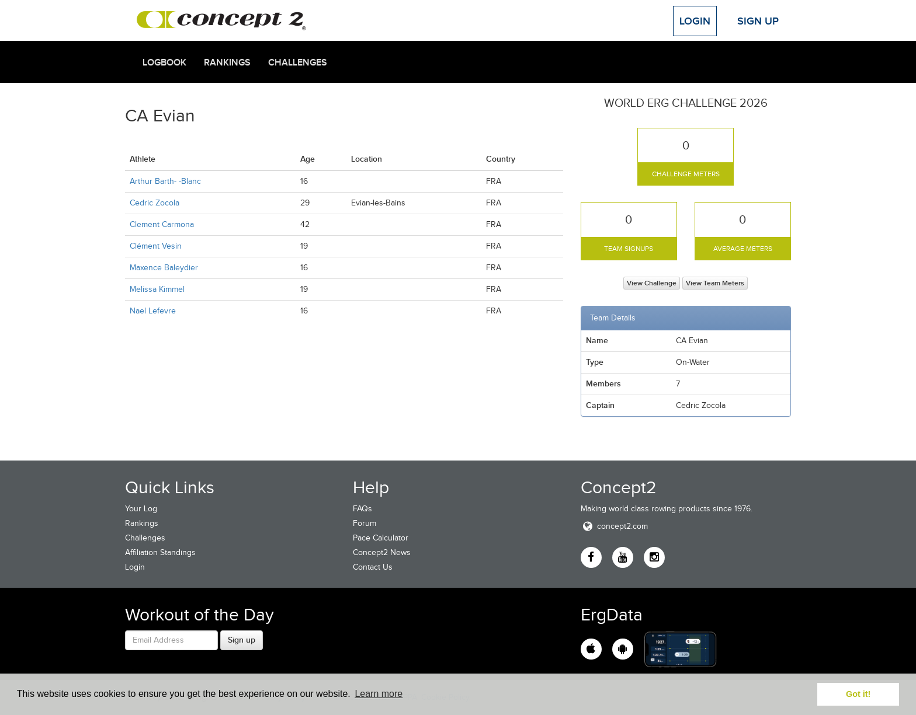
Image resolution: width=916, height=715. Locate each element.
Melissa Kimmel (157, 289)
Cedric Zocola (154, 202)
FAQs (362, 508)
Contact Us (373, 567)
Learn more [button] (379, 694)
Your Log (141, 508)
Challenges (297, 62)
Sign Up (758, 21)
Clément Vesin (156, 246)
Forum (364, 523)
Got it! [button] (858, 694)
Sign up (241, 639)
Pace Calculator (380, 537)
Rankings (227, 62)
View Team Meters (715, 283)
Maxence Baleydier (164, 267)
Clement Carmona (162, 224)
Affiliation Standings (160, 552)
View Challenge (651, 283)
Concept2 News (382, 552)
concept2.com (614, 526)
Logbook (164, 62)
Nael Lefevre (153, 310)
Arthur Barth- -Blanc (165, 181)
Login (694, 21)
